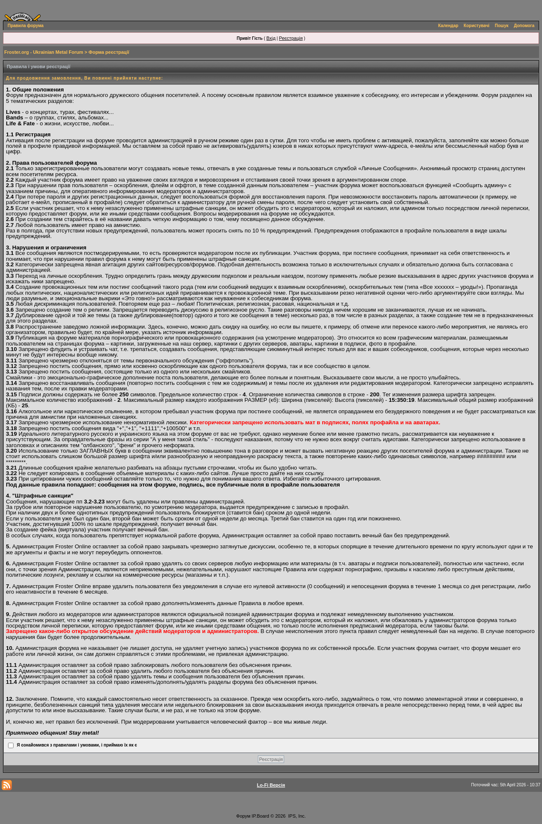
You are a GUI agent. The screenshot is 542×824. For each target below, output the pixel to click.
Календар (448, 25)
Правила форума (26, 25)
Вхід (271, 38)
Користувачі (476, 25)
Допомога (524, 25)
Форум (243, 815)
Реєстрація (291, 38)
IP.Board (260, 815)
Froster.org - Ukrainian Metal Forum (43, 52)
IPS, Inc (296, 815)
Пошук (502, 25)
